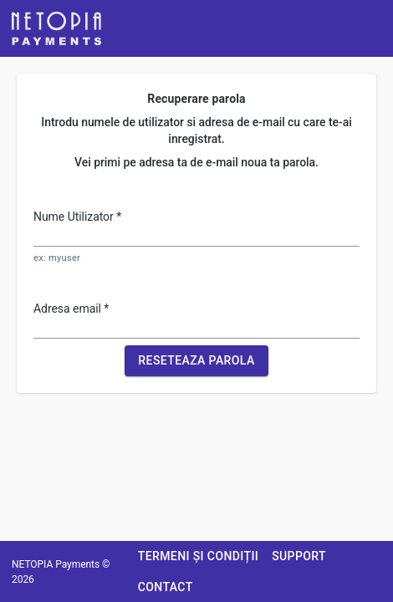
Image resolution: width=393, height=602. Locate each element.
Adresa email (71, 308)
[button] (56, 28)
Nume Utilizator (77, 216)
